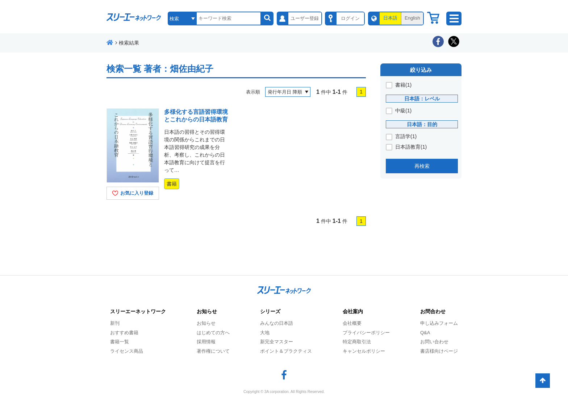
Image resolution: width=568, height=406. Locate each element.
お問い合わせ (434, 341)
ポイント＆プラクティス (286, 351)
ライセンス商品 (126, 351)
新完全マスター (276, 341)
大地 (265, 332)
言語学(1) (406, 136)
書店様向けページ (439, 351)
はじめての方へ (213, 332)
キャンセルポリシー (364, 351)
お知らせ (206, 323)
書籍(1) (403, 85)
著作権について (213, 351)
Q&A (425, 332)
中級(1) (403, 110)
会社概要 (352, 323)
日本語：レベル (422, 99)
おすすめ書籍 (124, 332)
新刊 (115, 323)
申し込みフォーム (439, 323)
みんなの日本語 (276, 323)
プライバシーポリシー (366, 332)
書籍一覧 (119, 341)
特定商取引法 (357, 341)
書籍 (172, 184)
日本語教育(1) (411, 147)
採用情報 (206, 341)
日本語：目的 (422, 124)
